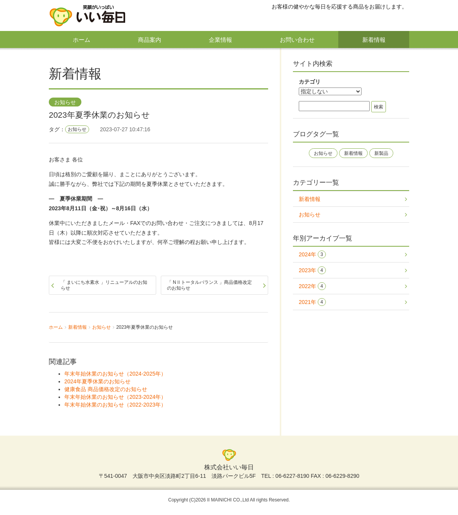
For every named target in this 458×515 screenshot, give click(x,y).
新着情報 (374, 39)
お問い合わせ (297, 39)
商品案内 (149, 39)
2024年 (312, 255)
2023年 (312, 270)
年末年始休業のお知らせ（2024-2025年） (115, 374)
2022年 (312, 286)
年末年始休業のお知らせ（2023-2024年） (115, 397)
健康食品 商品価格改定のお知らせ (105, 389)
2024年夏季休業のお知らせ (97, 381)
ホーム (81, 39)
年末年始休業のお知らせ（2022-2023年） (115, 405)
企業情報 (220, 39)
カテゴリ (309, 82)
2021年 (312, 302)
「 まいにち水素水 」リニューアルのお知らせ (104, 285)
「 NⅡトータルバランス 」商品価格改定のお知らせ (209, 285)
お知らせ (65, 103)
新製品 (381, 153)
